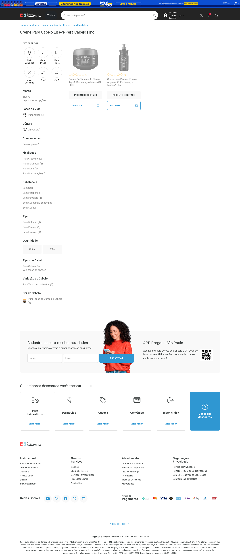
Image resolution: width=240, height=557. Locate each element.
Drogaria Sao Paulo (29, 25)
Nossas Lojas (26, 475)
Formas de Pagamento (133, 467)
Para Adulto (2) (36, 114)
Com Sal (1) (29, 187)
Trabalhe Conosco (29, 467)
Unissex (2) (34, 129)
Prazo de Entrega (130, 471)
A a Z (43, 74)
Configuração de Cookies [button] (185, 479)
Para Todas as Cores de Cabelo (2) (45, 300)
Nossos (94, 460)
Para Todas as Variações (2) (38, 284)
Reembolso (127, 475)
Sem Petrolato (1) (32, 197)
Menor (43, 55)
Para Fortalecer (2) (33, 163)
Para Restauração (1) (34, 173)
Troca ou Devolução (131, 479)
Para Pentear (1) (31, 227)
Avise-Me (85, 105)
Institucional (28, 458)
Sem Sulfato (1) (31, 207)
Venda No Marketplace (31, 463)
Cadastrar (116, 358)
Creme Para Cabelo (51, 25)
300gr (52, 249)
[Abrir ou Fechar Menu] (51, 15)
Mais (29, 55)
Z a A (57, 74)
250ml (32, 249)
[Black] (120, 4)
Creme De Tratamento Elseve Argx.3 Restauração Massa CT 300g (85, 82)
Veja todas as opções (34, 100)
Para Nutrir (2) (30, 168)
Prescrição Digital (79, 479)
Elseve (66, 25)
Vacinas (75, 467)
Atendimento (130, 458)
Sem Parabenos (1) (33, 192)
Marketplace (128, 483)
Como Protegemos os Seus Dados (189, 475)
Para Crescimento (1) (34, 158)
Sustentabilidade (28, 483)
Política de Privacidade (184, 467)
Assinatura (76, 483)
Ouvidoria (24, 471)
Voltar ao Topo (120, 523)
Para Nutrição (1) (32, 222)
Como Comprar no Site (133, 463)
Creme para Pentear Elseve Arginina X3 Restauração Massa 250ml (122, 82)
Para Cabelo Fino (80, 25)
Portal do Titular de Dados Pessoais (190, 471)
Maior (57, 55)
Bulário (23, 479)
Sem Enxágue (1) (32, 232)
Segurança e (196, 460)
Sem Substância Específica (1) (39, 202)
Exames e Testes (79, 471)
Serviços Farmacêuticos (82, 475)
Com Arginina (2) (31, 144)
